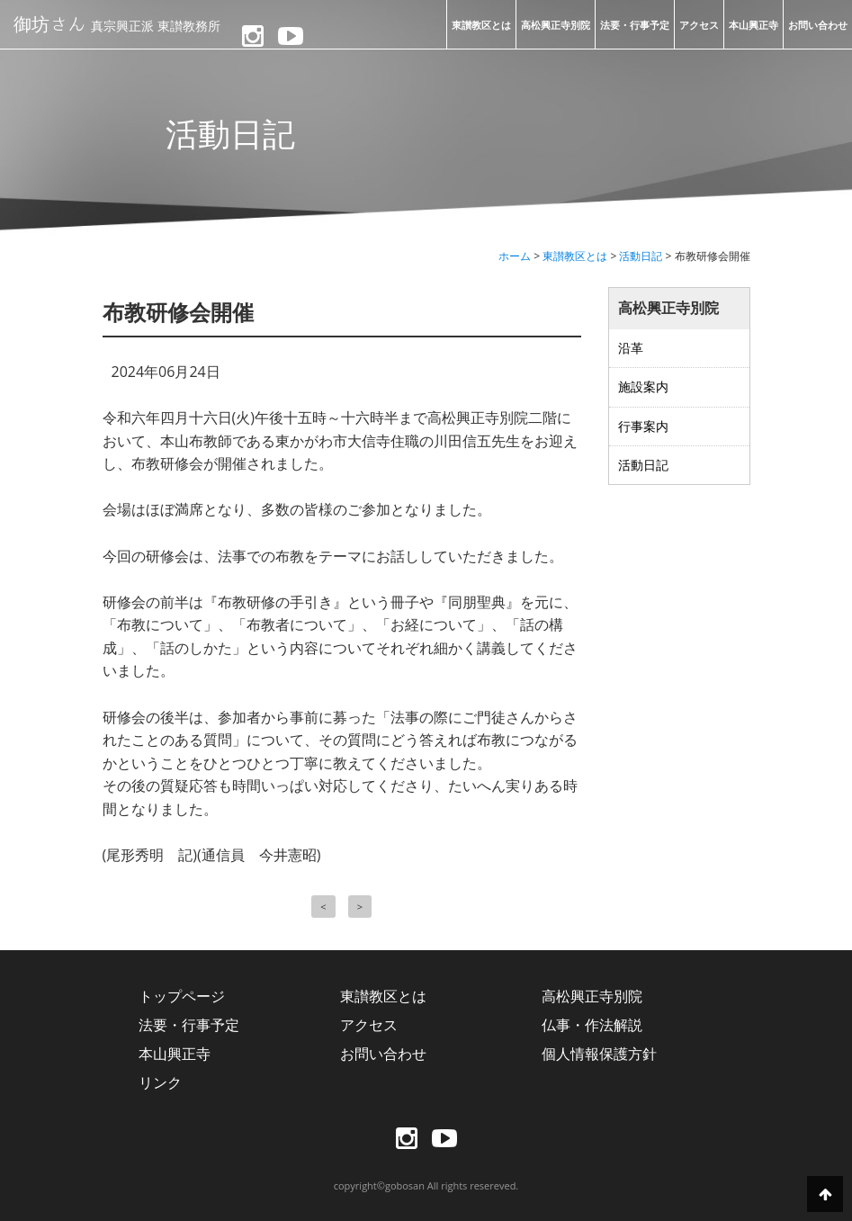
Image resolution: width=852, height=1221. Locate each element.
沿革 (630, 347)
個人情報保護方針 (599, 1054)
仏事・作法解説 (592, 1025)
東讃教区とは (481, 24)
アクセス (699, 24)
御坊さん (116, 23)
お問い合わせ (818, 24)
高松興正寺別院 (555, 24)
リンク (160, 1082)
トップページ (182, 996)
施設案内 (643, 386)
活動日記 (643, 464)
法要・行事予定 (634, 24)
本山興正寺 (753, 24)
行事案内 (643, 426)
